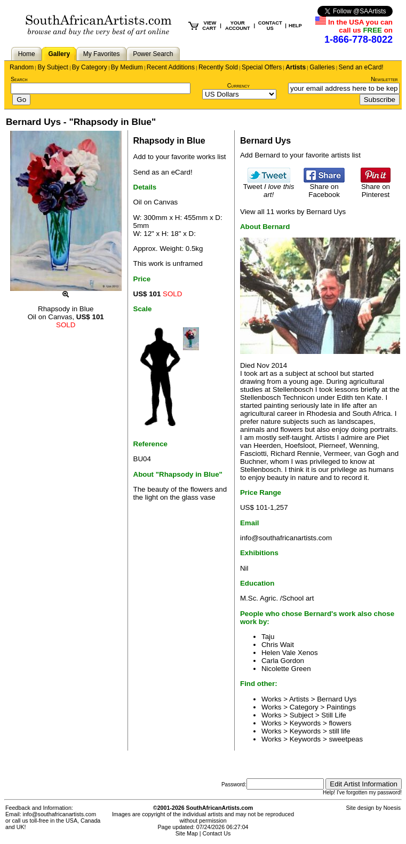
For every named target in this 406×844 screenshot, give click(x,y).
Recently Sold (218, 67)
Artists (295, 67)
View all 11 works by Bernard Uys (293, 212)
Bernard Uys (336, 699)
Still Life (333, 715)
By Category (89, 67)
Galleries (322, 67)
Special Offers (262, 67)
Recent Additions (171, 67)
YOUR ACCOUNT (237, 25)
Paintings (341, 707)
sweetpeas (346, 739)
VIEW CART (209, 25)
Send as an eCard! (163, 172)
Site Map (187, 833)
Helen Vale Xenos (289, 653)
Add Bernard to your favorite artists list (300, 155)
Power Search (153, 54)
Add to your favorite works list (179, 157)
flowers (340, 723)
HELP (295, 25)
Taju (267, 637)
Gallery (59, 54)
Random (22, 67)
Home (26, 54)
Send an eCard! (361, 67)
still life (339, 731)
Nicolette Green (286, 669)
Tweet (268, 187)
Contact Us (217, 833)
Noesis (392, 807)
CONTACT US (270, 25)
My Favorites (101, 54)
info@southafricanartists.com (286, 538)
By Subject (52, 67)
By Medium (127, 67)
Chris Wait (277, 645)
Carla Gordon (282, 661)
